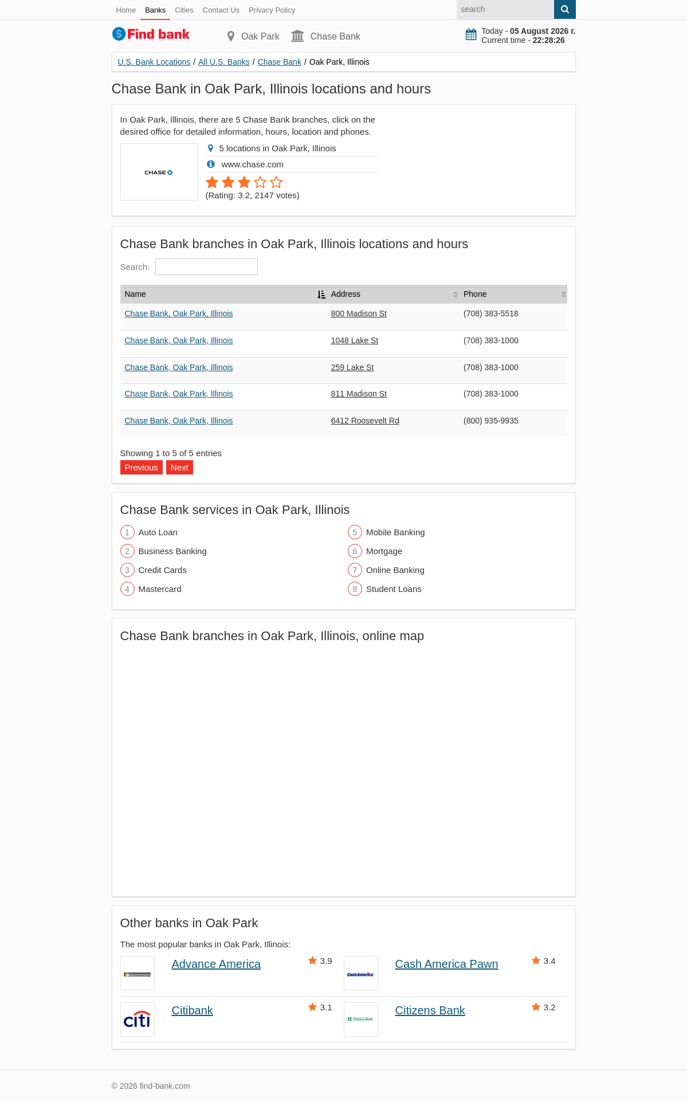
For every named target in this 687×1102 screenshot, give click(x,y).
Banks (155, 10)
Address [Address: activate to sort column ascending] (345, 294)
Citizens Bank (430, 1010)
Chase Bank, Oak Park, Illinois (179, 313)
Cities (184, 10)
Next (180, 467)
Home (126, 10)
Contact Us (221, 10)
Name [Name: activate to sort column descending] (135, 294)
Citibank (192, 1010)
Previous (141, 467)
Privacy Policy (272, 10)
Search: (189, 266)
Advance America (216, 964)
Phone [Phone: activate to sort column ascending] (475, 294)
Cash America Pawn (446, 964)
